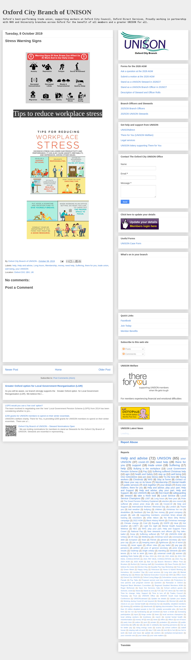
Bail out (150, 562)
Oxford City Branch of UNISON (47, 12)
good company (176, 512)
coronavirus (177, 537)
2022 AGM (138, 520)
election (165, 501)
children (158, 509)
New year (172, 498)
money (61, 265)
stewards (174, 551)
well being (9, 269)
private (153, 622)
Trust (135, 596)
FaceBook (126, 320)
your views (142, 635)
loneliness (147, 617)
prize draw (177, 548)
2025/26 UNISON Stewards (134, 113)
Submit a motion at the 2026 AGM (137, 76)
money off (139, 620)
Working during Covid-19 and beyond (139, 601)
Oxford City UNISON (131, 577)
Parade (123, 580)
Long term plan (170, 572)
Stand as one (148, 591)
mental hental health (174, 617)
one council (178, 501)
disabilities (125, 512)
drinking (126, 606)
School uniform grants (173, 588)
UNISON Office (148, 596)
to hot (172, 630)
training (124, 518)
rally (141, 625)
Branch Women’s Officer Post (170, 562)
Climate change (131, 523)
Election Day (143, 567)
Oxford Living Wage (151, 577)
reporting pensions (169, 625)
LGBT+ (136, 526)
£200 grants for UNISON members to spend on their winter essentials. (37, 416)
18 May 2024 (148, 556)
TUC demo (168, 591)
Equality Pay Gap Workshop (162, 567)
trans (150, 553)
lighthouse (163, 542)
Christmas (138, 479)
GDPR (166, 523)
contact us (180, 479)
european (133, 540)
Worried (172, 601)
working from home (130, 556)
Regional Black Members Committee (136, 585)
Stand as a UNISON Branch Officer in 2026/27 (144, 87)
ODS (171, 575)
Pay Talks (134, 580)
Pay (145, 471)
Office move (181, 575)
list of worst (177, 542)
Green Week (129, 569)
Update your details (178, 599)
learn (157, 614)
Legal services (128, 140)
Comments (129, 354)
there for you (91, 265)
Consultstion (159, 564)
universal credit (164, 553)
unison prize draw (141, 504)
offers (163, 620)
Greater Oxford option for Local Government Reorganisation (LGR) (43, 385)
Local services (154, 572)
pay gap (178, 545)
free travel (164, 493)
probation (163, 622)
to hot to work (137, 553)
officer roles (151, 545)
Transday (124, 596)
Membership (51, 265)
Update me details (158, 599)
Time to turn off (159, 593)
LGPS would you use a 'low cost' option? (24, 405)
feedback (138, 512)
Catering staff (145, 564)
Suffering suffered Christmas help (169, 471)
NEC (135, 529)
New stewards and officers (159, 531)
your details (166, 485)
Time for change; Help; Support (134, 593)
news (155, 620)
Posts (127, 349)
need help (69, 265)
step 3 (150, 630)
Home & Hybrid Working (173, 569)
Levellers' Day (139, 572)
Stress (155, 477)
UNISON (164, 458)
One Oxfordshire (129, 477)
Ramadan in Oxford (174, 583)
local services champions (173, 614)
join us (135, 542)
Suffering (80, 265)
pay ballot (165, 545)
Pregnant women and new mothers (156, 580)
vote (157, 504)
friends (153, 540)
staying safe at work (137, 630)
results (124, 551)
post (145, 622)
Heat (176, 523)
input (136, 614)
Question (158, 583)
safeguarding (179, 493)
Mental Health (179, 482)
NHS (150, 479)
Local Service (168, 495)
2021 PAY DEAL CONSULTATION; (157, 559)
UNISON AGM (175, 534)
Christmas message (177, 520)
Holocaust (155, 569)
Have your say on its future (137, 482)
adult (181, 601)
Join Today (126, 325)
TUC (159, 591)
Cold (145, 523)
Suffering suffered (148, 534)
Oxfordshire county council (172, 577)
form (122, 612)
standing (162, 551)
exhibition (136, 606)
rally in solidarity (152, 625)
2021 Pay (179, 559)
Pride (183, 498)
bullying (147, 509)
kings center (147, 614)
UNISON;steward (141, 599)
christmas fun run (174, 509)
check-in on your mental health (133, 604)
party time (128, 622)
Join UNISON (140, 493)
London (172, 507)
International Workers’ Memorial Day (148, 507)
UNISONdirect (128, 130)
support (136, 465)
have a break (168, 612)
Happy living (143, 569)
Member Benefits (129, 331)
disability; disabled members (174, 604)
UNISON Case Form (131, 243)
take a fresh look (147, 495)
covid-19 (143, 462)
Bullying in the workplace (146, 468)
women (179, 553)
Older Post (104, 369)
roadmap (134, 551)
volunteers (137, 518)
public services (131, 485)
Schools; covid (126, 591)
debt (123, 540)
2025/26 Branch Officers (133, 108)
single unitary (148, 551)
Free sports (181, 567)
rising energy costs (144, 628)
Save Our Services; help (149, 588)
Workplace (161, 601)
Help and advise (24, 265)
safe (133, 515)
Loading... (126, 433)
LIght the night (150, 526)
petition (136, 548)
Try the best (169, 477)
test (165, 630)
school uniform (171, 628)
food (181, 609)
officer (170, 620)
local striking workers (130, 617)
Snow (132, 534)
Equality (155, 523)
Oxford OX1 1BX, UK (24, 272)
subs (159, 630)
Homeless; (125, 572)
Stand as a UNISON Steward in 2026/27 (141, 82)
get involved (155, 612)
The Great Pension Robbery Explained (141, 501)
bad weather (134, 509)
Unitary (124, 537)
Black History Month (155, 520)
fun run (131, 612)
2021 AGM (169, 556)
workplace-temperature (174, 633)
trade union (103, 265)
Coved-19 (168, 504)
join (144, 477)
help (15, 265)
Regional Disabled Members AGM (169, 585)
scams (158, 628)
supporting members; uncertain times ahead (161, 515)
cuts (153, 493)
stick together (149, 485)
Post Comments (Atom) (64, 378)
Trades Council (176, 593)
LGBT (147, 498)
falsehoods (148, 606)
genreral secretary (169, 540)
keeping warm (148, 542)
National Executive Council (154, 575)
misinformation (126, 620)
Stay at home (164, 479)
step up (162, 474)
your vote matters (157, 635)
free (148, 512)
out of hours (181, 620)
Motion (137, 575)
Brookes (124, 564)
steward (129, 495)
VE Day (134, 537)
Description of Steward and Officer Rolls (141, 92)
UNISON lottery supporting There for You (141, 145)
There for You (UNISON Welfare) (137, 135)
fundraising (141, 612)
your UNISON (22, 269)
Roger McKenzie (128, 588)
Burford (134, 564)
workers (157, 633)
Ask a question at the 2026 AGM (137, 71)
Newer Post (11, 369)
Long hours (39, 265)
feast (144, 540)
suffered (124, 504)
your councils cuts (128, 635)
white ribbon (153, 518)
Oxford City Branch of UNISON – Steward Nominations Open (46, 426)
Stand (137, 591)
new (148, 620)
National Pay (137, 531)
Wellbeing (146, 537)
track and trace (134, 633)
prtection (174, 622)
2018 (159, 556)
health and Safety (144, 474)
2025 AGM (138, 562)
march (158, 617)
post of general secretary (156, 548)
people (124, 515)
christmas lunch (161, 537)
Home (58, 369)
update (147, 633)
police (137, 622)
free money (159, 512)
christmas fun (154, 604)
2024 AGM (125, 562)
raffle (134, 625)
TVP (163, 534)
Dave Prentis (173, 564)
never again (136, 545)
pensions (125, 548)
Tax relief (179, 591)
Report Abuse (129, 442)
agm (127, 474)
